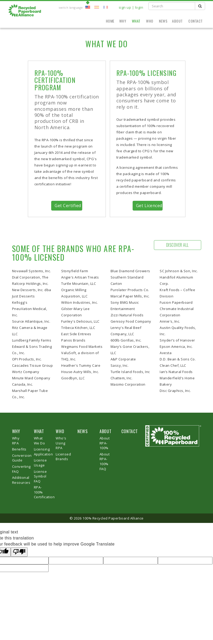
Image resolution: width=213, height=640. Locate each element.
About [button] (178, 21)
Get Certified (68, 205)
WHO (60, 431)
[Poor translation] (19, 552)
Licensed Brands (63, 456)
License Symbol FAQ (40, 476)
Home (110, 21)
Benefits (19, 449)
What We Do (39, 440)
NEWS (82, 431)
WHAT (39, 431)
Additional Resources (21, 480)
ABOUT (106, 431)
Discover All (177, 245)
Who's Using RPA (61, 443)
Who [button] (150, 21)
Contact (195, 21)
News (163, 21)
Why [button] (123, 21)
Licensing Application (43, 452)
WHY (16, 431)
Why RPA (16, 440)
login (139, 7)
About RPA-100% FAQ (105, 461)
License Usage (40, 463)
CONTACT (129, 431)
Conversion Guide (22, 458)
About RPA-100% (105, 443)
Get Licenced (149, 205)
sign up (125, 7)
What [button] (137, 21)
